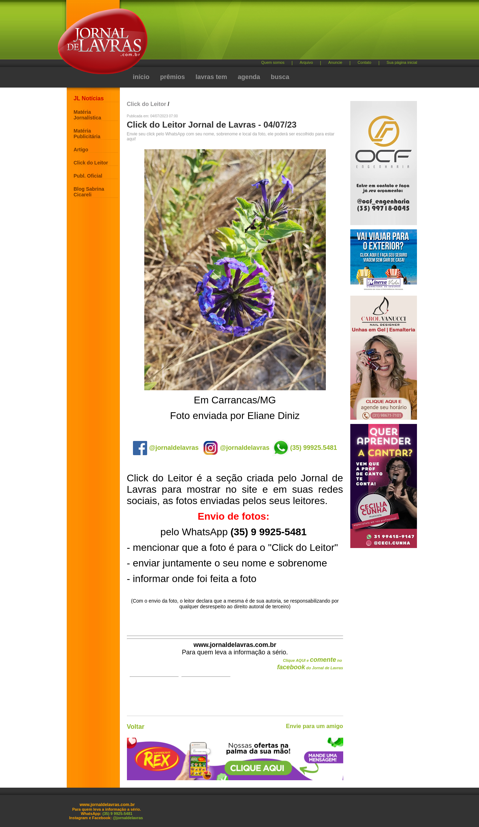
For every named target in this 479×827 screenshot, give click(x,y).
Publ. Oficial (88, 176)
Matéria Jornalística (87, 115)
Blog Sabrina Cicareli (89, 191)
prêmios (172, 76)
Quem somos (272, 62)
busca (280, 76)
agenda (249, 76)
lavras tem (211, 76)
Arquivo (306, 62)
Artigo (81, 149)
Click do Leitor (91, 163)
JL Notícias (89, 98)
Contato (365, 62)
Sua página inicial (401, 62)
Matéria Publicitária (87, 133)
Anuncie (335, 62)
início (141, 76)
